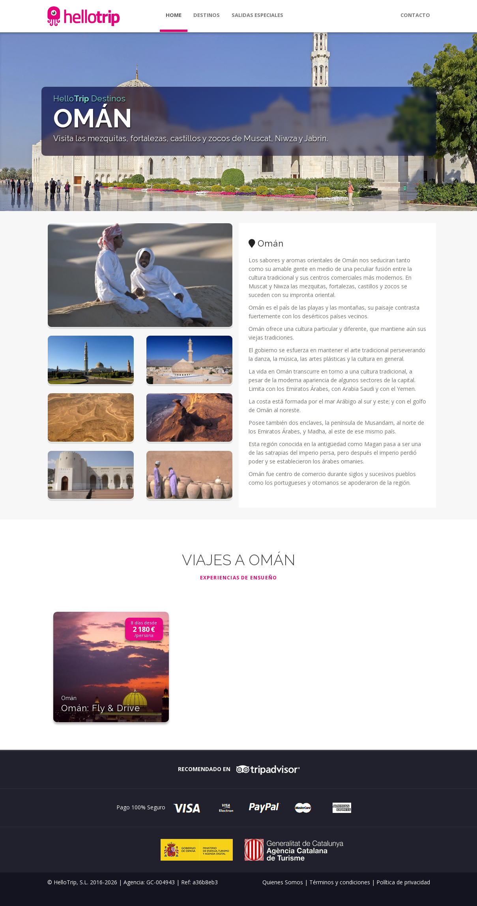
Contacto (415, 15)
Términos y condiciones (339, 882)
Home (173, 15)
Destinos (206, 15)
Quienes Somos (282, 882)
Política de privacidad (403, 882)
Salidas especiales (257, 15)
